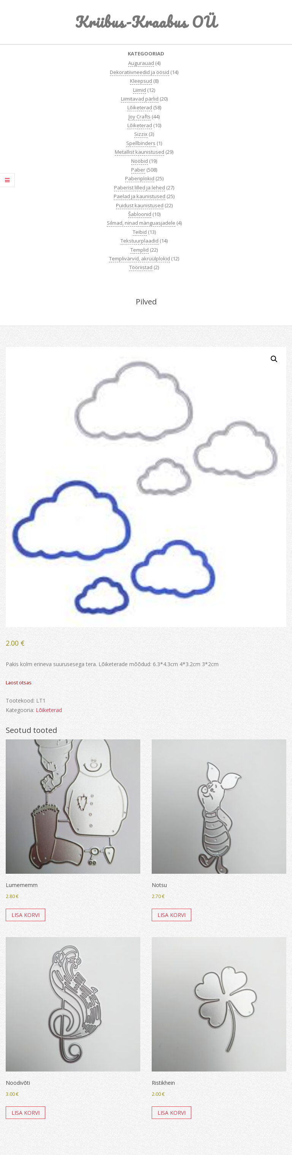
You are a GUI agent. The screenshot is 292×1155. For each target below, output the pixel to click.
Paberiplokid (139, 178)
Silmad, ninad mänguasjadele (141, 222)
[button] (274, 359)
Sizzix (141, 134)
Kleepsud (141, 80)
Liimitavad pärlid (140, 98)
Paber (138, 169)
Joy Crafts (140, 116)
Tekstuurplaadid (140, 240)
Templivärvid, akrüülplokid (139, 258)
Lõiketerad (139, 107)
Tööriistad (140, 267)
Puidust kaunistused (139, 205)
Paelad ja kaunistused (139, 196)
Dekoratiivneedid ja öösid (139, 72)
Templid (139, 249)
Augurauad (141, 63)
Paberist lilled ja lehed (139, 187)
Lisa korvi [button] (25, 915)
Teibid (140, 231)
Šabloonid (139, 214)
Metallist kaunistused (139, 151)
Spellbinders (141, 143)
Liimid (139, 90)
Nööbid (139, 161)
